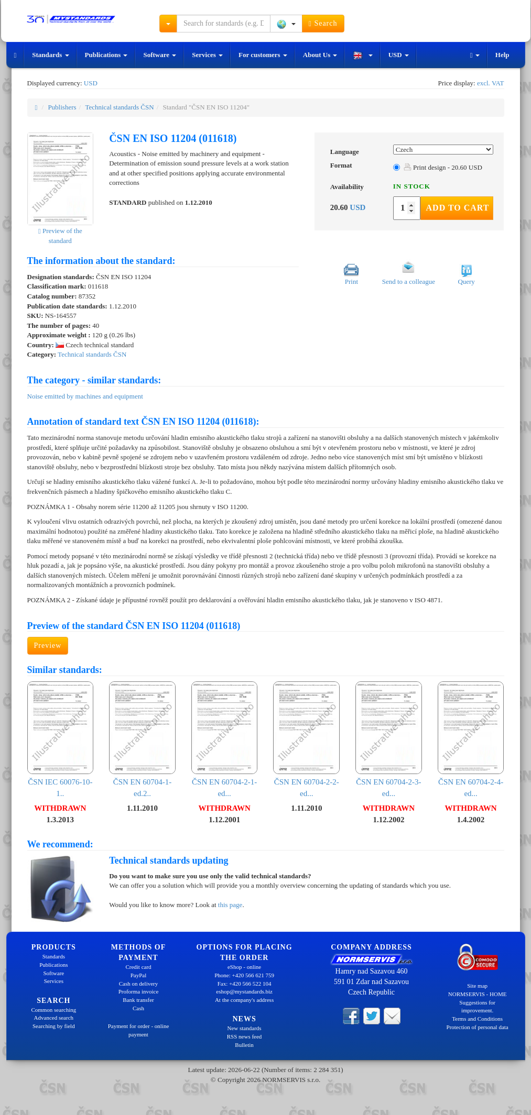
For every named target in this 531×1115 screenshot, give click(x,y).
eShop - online (244, 967)
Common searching (53, 1010)
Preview (48, 645)
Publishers (62, 107)
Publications (106, 55)
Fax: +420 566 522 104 (245, 983)
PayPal (139, 975)
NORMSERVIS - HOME (477, 994)
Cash (138, 1008)
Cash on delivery (138, 983)
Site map (477, 985)
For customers (263, 55)
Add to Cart (458, 207)
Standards (50, 55)
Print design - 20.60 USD (443, 167)
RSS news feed (244, 1036)
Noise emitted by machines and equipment (85, 396)
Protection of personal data (477, 1027)
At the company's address (244, 1000)
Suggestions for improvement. (477, 1006)
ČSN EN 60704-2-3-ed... (388, 739)
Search (323, 23)
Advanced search (53, 1017)
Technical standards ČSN (119, 107)
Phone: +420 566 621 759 (244, 975)
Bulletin (244, 1045)
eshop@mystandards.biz (244, 991)
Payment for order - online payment (138, 1030)
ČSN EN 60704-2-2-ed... (306, 739)
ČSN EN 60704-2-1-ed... (224, 739)
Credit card (138, 967)
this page (230, 905)
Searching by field (53, 1026)
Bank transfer (138, 1000)
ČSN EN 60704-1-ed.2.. (142, 739)
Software (159, 55)
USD (398, 55)
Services (207, 55)
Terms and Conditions (477, 1018)
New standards (244, 1028)
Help (502, 55)
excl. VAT (490, 83)
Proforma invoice (138, 991)
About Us (320, 55)
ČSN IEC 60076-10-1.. (60, 739)
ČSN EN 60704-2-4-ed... (471, 739)
